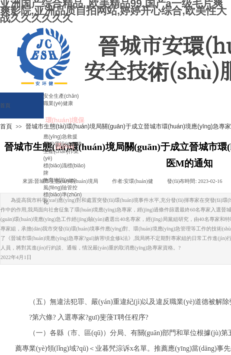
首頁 (6, 126)
